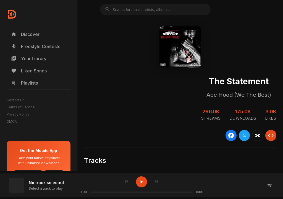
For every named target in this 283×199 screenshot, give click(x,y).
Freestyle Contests (35, 46)
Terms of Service (21, 107)
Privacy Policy (18, 114)
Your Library (28, 58)
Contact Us (16, 100)
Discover (25, 34)
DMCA (12, 121)
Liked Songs (29, 71)
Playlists (24, 83)
